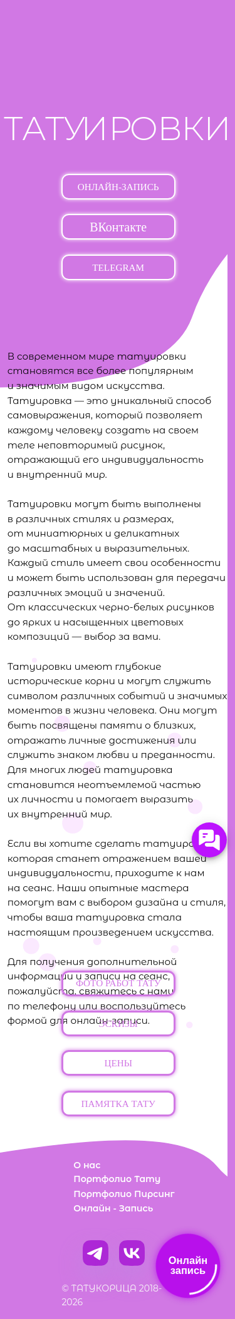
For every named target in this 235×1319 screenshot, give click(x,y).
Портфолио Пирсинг (123, 1194)
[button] (118, 983)
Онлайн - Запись (113, 1208)
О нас (86, 1165)
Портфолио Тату (116, 1179)
